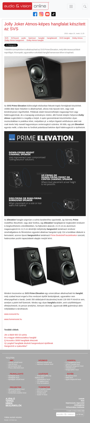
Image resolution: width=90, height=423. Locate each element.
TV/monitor (44, 387)
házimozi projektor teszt (16, 389)
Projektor (15, 387)
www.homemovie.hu (13, 319)
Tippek (10, 401)
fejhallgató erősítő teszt (16, 379)
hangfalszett (52, 38)
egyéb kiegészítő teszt (73, 379)
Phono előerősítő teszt (16, 368)
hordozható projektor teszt (17, 393)
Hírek (9, 403)
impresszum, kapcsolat (75, 403)
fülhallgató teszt (13, 377)
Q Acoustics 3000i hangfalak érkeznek (21, 340)
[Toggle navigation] (71, 6)
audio (23, 38)
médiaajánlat (79, 405)
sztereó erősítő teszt (15, 362)
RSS (82, 401)
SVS (6, 38)
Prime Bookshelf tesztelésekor (64, 235)
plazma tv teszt (42, 391)
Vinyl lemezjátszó (43, 383)
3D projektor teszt (14, 391)
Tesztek (10, 358)
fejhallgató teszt (13, 376)
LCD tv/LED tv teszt (44, 389)
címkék (81, 399)
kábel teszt (69, 377)
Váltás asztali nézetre (13, 417)
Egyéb (70, 374)
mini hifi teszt (12, 364)
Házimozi (43, 360)
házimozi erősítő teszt (44, 362)
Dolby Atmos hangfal (35, 40)
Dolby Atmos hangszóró (14, 40)
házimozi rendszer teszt (45, 364)
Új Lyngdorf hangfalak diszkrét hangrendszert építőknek (28, 343)
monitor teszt (41, 393)
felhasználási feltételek (75, 407)
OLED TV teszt (42, 394)
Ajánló (10, 399)
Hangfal (71, 360)
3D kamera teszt (71, 376)
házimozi (32, 38)
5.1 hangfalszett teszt (72, 362)
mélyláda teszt (70, 368)
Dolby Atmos (77, 38)
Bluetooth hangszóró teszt (74, 366)
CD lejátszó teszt (43, 381)
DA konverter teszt (14, 366)
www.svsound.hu (11, 314)
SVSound (15, 38)
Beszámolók (14, 406)
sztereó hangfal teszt (72, 364)
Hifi (11, 360)
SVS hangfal (65, 38)
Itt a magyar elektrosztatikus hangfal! (20, 337)
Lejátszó (43, 374)
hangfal (41, 38)
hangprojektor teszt (72, 369)
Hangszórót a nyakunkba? (15, 346)
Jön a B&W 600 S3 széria (15, 335)
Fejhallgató (16, 374)
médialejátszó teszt (43, 379)
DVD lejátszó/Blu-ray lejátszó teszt (43, 376)
